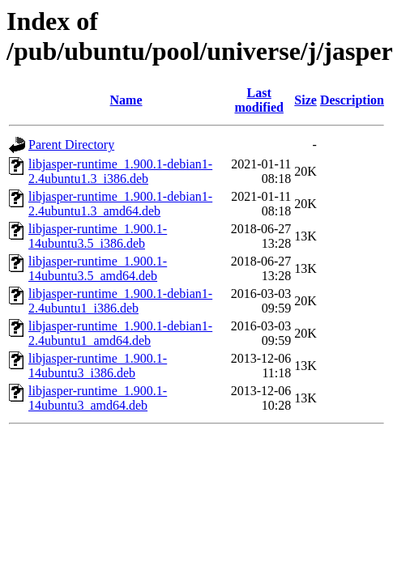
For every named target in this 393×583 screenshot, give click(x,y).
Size (305, 100)
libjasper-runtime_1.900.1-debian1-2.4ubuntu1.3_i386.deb (120, 171)
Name (126, 100)
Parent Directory (71, 144)
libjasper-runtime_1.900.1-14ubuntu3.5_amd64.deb (97, 268)
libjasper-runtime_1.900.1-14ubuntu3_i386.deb (97, 365)
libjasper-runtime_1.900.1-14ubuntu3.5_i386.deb (97, 236)
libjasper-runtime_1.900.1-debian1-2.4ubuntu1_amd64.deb (120, 333)
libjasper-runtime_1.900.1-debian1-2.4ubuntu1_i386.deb (120, 301)
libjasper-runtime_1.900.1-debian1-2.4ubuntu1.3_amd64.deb (120, 203)
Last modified (258, 100)
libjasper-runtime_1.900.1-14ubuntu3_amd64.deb (97, 398)
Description (352, 100)
